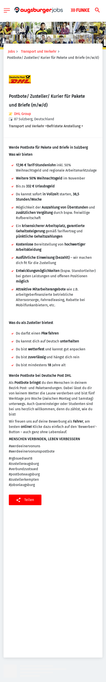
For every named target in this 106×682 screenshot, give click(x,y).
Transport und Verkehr (38, 51)
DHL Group (22, 114)
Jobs (11, 51)
